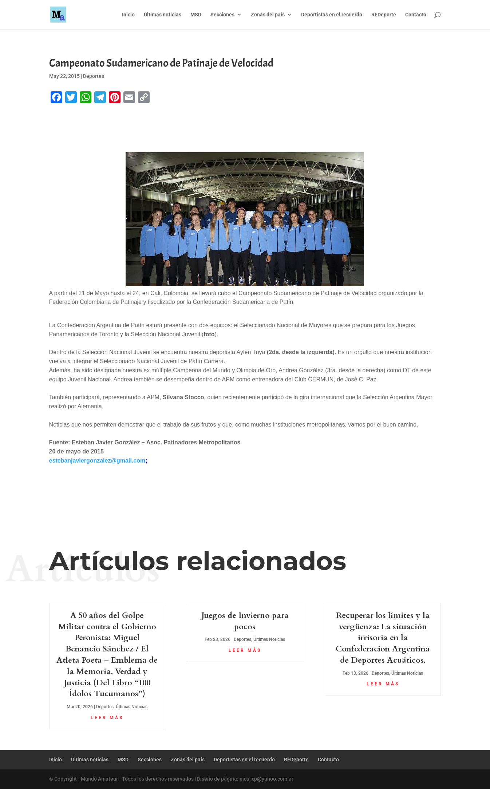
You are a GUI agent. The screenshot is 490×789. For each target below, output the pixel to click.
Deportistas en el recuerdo (331, 14)
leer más (107, 717)
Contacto (415, 14)
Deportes (93, 76)
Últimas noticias (162, 14)
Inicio (128, 14)
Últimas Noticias (131, 706)
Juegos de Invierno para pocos (245, 621)
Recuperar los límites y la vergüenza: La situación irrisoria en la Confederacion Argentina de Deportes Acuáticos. (383, 638)
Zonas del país (268, 14)
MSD (195, 14)
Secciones (222, 14)
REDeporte (383, 14)
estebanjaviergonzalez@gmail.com (97, 460)
